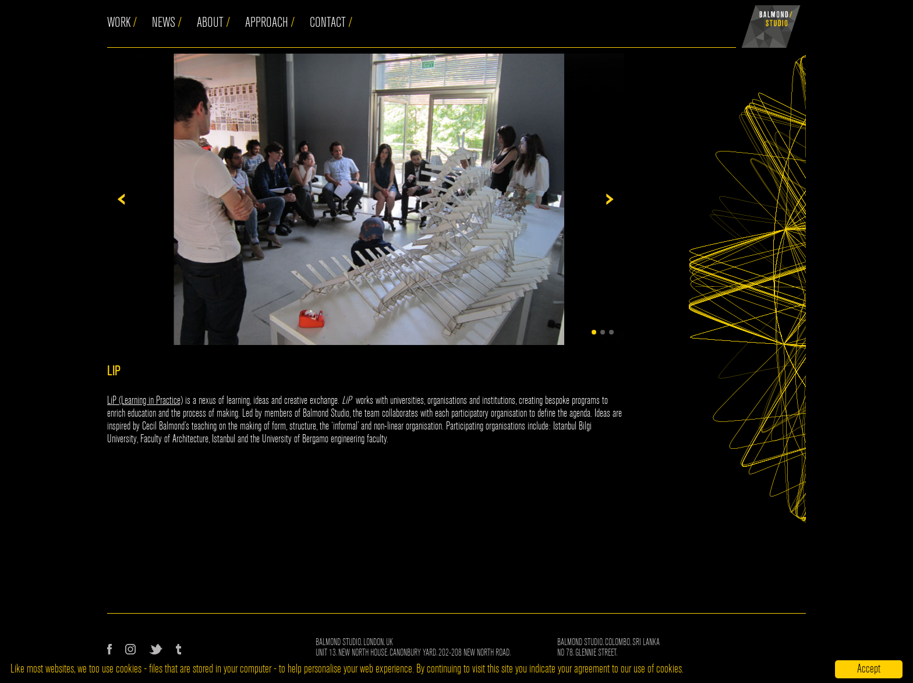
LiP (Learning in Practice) (145, 400)
